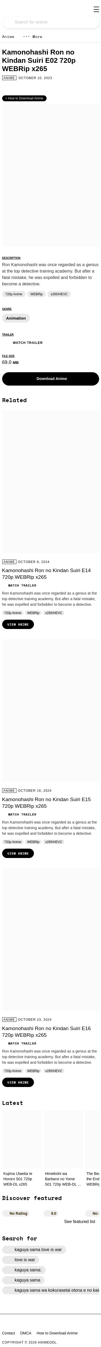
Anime (8, 36)
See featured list (81, 1221)
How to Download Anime (57, 1333)
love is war (20, 1260)
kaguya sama (23, 1280)
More (32, 36)
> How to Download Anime (24, 98)
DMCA (25, 1333)
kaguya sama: (24, 1270)
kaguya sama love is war (34, 1250)
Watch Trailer (22, 342)
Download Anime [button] (48, 379)
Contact (8, 1333)
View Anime (18, 624)
